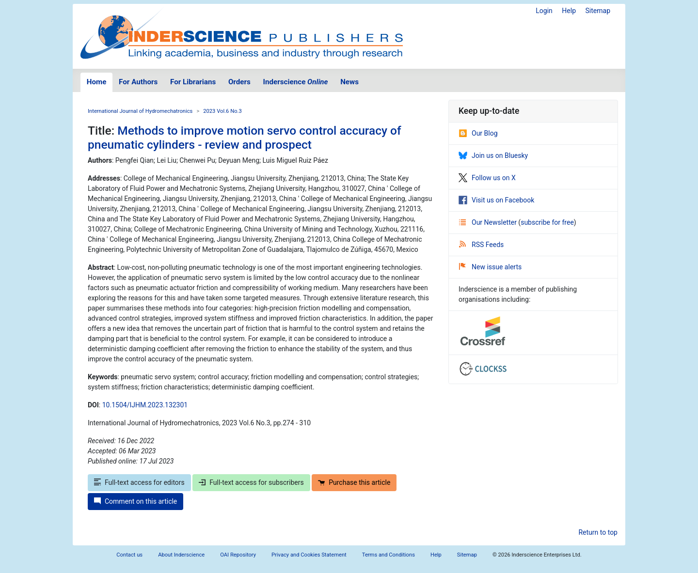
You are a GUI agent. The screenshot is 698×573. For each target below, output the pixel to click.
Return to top (598, 532)
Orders (239, 81)
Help (569, 11)
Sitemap (598, 11)
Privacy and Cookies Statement (309, 555)
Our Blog (478, 133)
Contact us (129, 555)
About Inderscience (181, 555)
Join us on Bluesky (493, 155)
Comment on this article (135, 501)
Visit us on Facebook (496, 200)
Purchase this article (354, 482)
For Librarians (193, 81)
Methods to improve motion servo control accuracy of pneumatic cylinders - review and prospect (244, 138)
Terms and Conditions (388, 555)
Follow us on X (487, 178)
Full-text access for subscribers (251, 482)
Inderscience (295, 81)
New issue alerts (490, 267)
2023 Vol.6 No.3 (222, 111)
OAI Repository (238, 555)
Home (97, 81)
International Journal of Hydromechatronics (140, 111)
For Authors (138, 81)
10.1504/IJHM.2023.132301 (145, 405)
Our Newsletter (488, 222)
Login (544, 11)
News (349, 81)
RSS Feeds (481, 244)
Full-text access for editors (139, 482)
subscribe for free (547, 222)
